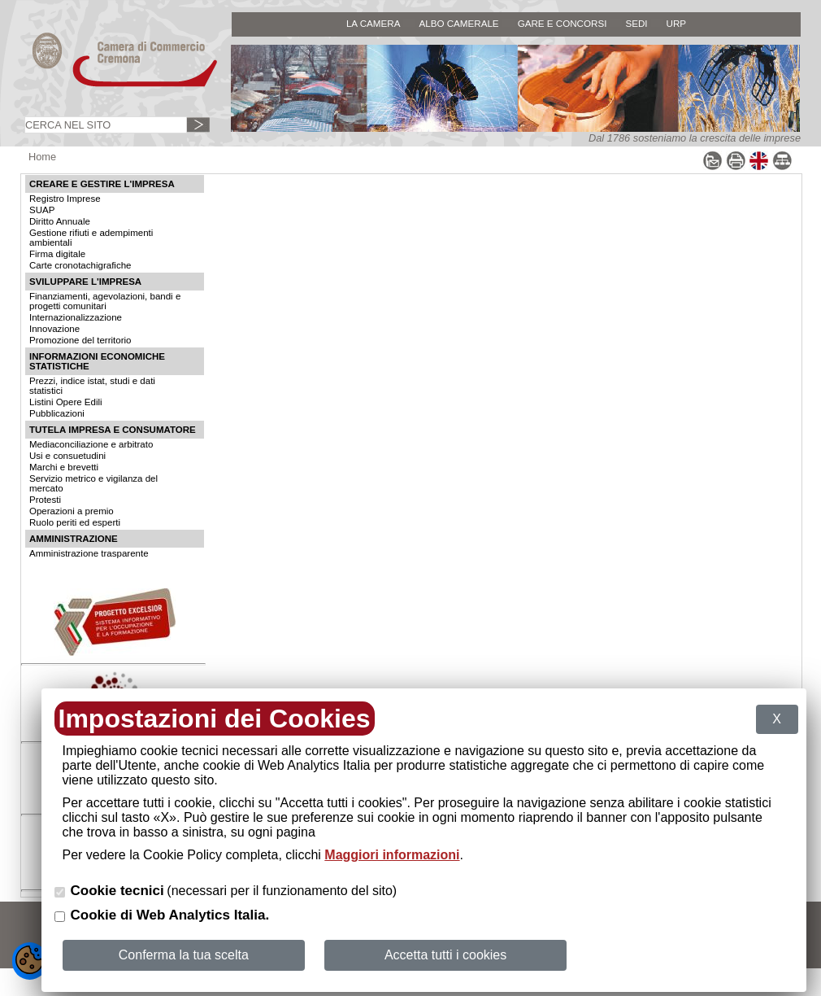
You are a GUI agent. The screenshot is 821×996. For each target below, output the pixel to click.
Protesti (45, 500)
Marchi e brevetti (63, 467)
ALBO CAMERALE (458, 23)
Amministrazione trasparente (89, 553)
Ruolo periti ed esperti (74, 522)
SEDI (636, 23)
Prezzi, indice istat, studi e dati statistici (92, 385)
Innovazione (54, 329)
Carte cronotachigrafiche (80, 265)
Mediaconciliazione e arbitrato (91, 444)
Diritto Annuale (59, 221)
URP (677, 23)
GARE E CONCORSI (562, 23)
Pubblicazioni (57, 413)
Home (42, 157)
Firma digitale (57, 254)
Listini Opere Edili (65, 402)
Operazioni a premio (71, 511)
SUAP (41, 210)
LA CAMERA (373, 23)
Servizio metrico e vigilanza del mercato (93, 483)
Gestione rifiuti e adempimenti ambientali (91, 237)
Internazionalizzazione (75, 317)
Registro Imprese (65, 198)
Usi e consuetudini (67, 456)
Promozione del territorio (80, 340)
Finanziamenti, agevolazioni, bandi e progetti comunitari (104, 301)
